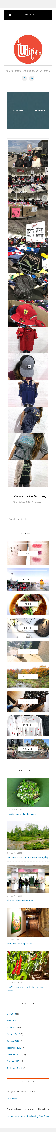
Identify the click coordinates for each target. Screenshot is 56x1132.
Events (28, 579)
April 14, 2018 (16, 896)
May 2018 (11, 1014)
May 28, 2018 (16, 810)
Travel (28, 749)
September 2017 (14, 1068)
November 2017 (14, 1054)
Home (28, 628)
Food (28, 604)
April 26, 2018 (16, 853)
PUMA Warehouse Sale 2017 (28, 496)
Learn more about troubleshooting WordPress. (28, 1116)
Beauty (28, 553)
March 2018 (12, 1027)
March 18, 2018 (17, 983)
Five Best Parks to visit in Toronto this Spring (27, 857)
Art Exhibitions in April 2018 (19, 943)
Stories (28, 701)
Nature (28, 676)
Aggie (40, 502)
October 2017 (13, 1061)
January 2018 (13, 1041)
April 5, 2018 (16, 939)
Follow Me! (12, 1098)
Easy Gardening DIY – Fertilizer (21, 814)
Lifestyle (28, 652)
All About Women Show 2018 (20, 900)
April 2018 (11, 1020)
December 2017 (14, 1048)
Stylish (28, 492)
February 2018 (13, 1034)
